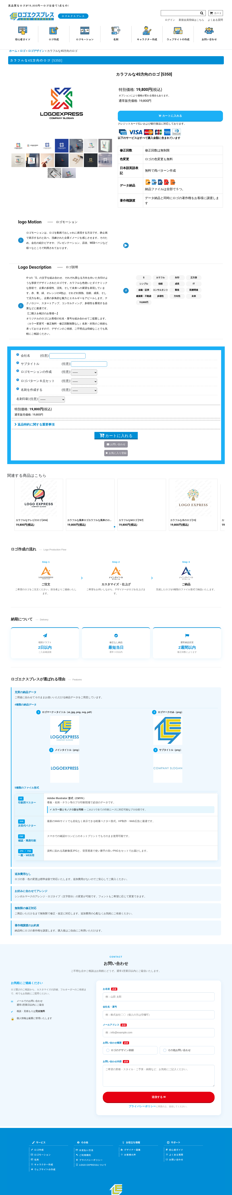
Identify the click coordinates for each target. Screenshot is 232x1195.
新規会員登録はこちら (191, 19)
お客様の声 (128, 1154)
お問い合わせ (174, 1158)
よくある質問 (215, 19)
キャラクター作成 (42, 1163)
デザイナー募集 (131, 1149)
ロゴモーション (41, 1154)
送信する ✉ (159, 1096)
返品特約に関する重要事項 (34, 424)
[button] (18, 146)
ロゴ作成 (37, 1149)
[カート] (215, 13)
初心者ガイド (174, 1149)
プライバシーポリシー (142, 1105)
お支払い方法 (84, 1149)
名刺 (35, 1158)
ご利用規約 (83, 1154)
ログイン (170, 19)
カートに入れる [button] (170, 115)
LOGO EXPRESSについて (91, 1164)
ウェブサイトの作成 (43, 1168)
